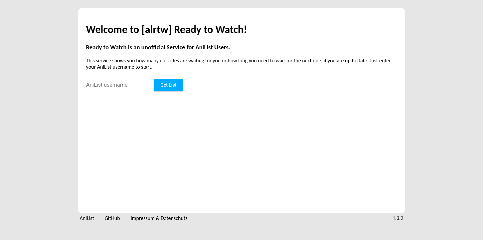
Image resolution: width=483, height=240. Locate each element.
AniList (87, 218)
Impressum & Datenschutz (159, 218)
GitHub (112, 218)
